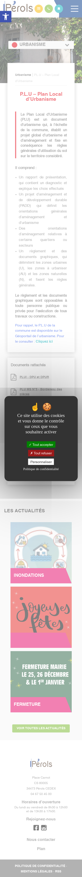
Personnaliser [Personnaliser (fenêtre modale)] (41, 461)
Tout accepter (41, 444)
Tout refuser (41, 453)
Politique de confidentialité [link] (41, 469)
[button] (5, 16)
